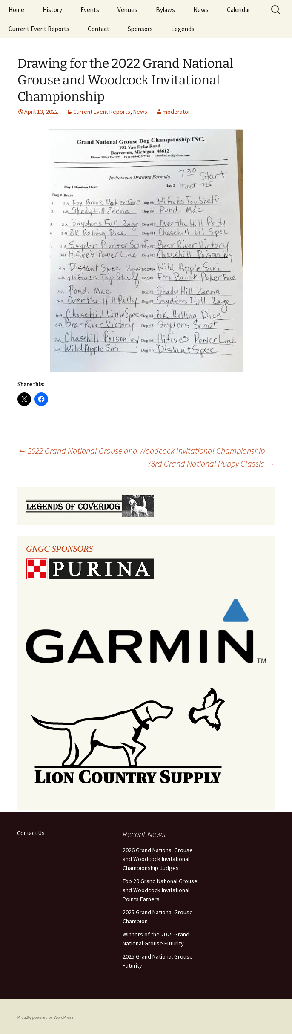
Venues (127, 10)
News (201, 10)
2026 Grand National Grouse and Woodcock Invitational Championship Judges (158, 859)
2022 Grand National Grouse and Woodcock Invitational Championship (141, 450)
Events (89, 10)
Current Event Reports (39, 29)
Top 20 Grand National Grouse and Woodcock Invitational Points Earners (160, 890)
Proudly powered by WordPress (45, 1017)
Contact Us (31, 833)
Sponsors (140, 29)
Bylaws (165, 10)
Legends (183, 29)
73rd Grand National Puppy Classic (211, 463)
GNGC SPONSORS (59, 548)
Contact (98, 29)
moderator (176, 111)
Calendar (238, 10)
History (52, 10)
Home (16, 10)
